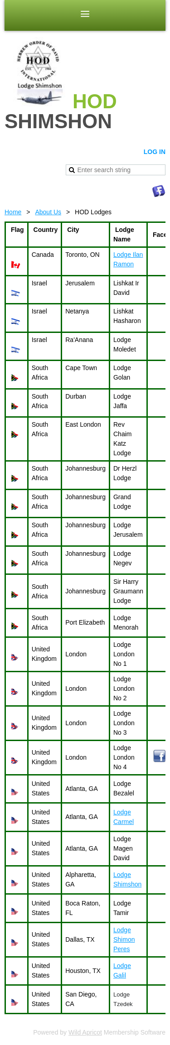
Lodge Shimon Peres (124, 939)
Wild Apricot (85, 1032)
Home (13, 212)
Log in (154, 151)
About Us (48, 212)
